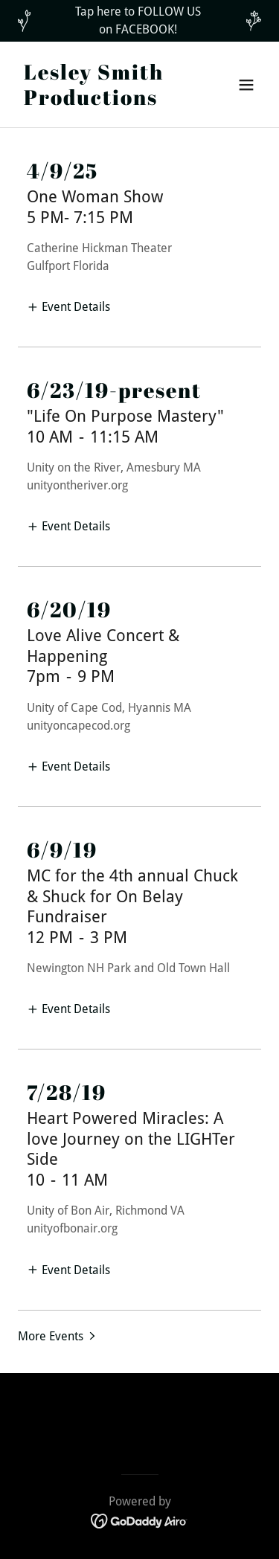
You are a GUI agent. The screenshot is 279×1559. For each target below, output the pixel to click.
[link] (103, 101)
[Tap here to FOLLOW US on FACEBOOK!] (139, 21)
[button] (246, 85)
